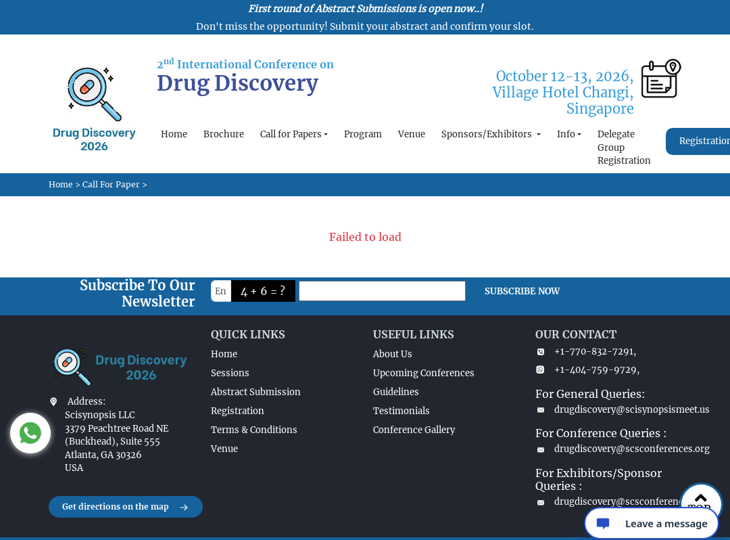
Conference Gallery (414, 430)
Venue (411, 134)
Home (174, 134)
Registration (237, 411)
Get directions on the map (125, 507)
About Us (392, 354)
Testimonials (401, 411)
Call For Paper (111, 184)
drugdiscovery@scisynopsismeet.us (608, 409)
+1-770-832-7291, (585, 351)
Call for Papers (291, 134)
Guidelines (396, 392)
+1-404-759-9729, (587, 370)
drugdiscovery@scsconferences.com (608, 502)
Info (566, 134)
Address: (86, 401)
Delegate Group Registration (624, 147)
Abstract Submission (256, 392)
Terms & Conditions (254, 430)
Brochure (223, 134)
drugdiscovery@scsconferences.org (608, 449)
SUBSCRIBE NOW (522, 291)
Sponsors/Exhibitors (487, 134)
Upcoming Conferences (423, 373)
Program (363, 134)
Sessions (230, 373)
